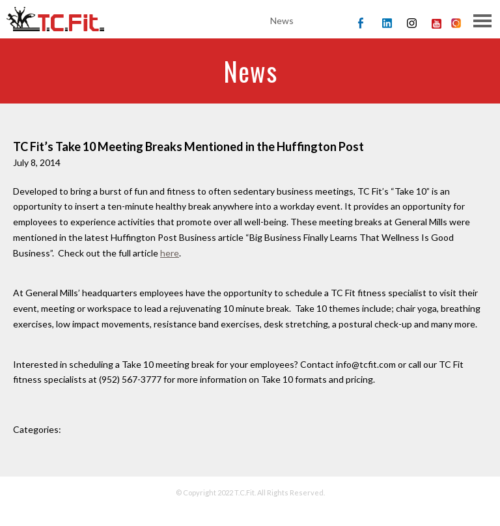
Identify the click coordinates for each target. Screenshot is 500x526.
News (282, 20)
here (169, 252)
